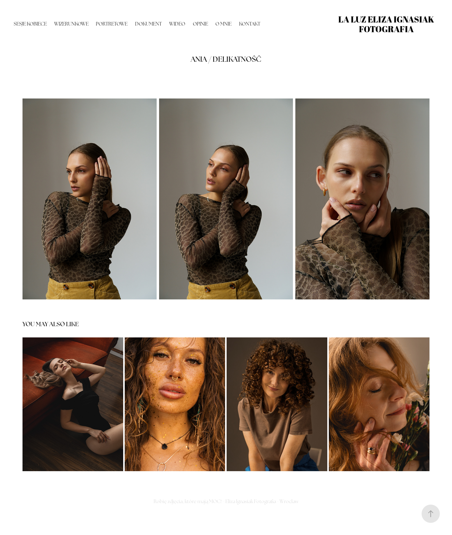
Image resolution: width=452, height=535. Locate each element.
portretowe (111, 24)
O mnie (223, 24)
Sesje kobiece (30, 24)
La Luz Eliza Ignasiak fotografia (387, 24)
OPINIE (200, 24)
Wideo (177, 24)
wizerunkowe (71, 24)
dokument (148, 24)
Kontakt (249, 24)
